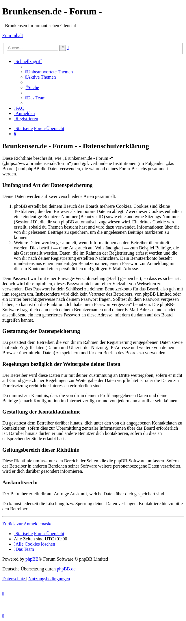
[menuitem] (49, 71)
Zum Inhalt (12, 35)
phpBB (31, 559)
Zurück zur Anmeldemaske (27, 523)
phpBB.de (66, 568)
